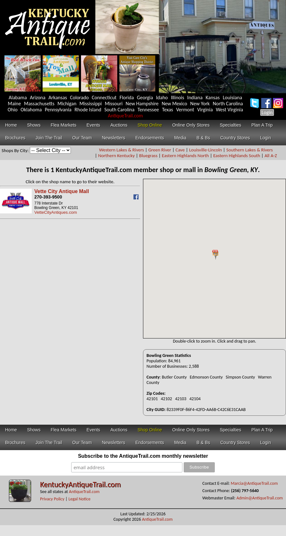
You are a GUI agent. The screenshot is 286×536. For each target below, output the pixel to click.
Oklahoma (31, 110)
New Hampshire (142, 104)
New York (200, 104)
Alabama (18, 97)
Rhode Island (88, 110)
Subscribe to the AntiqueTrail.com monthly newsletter (143, 456)
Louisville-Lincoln (205, 150)
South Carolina (119, 110)
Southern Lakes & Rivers (249, 150)
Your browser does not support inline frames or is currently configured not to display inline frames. (214, 258)
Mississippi (90, 104)
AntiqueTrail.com (125, 116)
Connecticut (104, 97)
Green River (159, 150)
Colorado (79, 97)
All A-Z (270, 155)
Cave (180, 150)
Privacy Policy (52, 499)
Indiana (194, 97)
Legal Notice (79, 499)
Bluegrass (148, 155)
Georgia (145, 97)
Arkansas (58, 97)
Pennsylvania (58, 110)
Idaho (162, 97)
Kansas (213, 97)
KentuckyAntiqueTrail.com (80, 484)
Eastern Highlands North (185, 155)
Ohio (12, 110)
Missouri (114, 104)
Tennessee (148, 110)
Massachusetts (39, 104)
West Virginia (229, 110)
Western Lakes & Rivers (121, 150)
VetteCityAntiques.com (55, 212)
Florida (126, 97)
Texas (167, 110)
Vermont (185, 110)
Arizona (37, 97)
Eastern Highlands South (236, 155)
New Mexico (174, 104)
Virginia (205, 110)
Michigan (67, 104)
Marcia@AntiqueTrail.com (254, 483)
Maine (14, 104)
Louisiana (232, 97)
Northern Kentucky (116, 155)
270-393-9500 (48, 196)
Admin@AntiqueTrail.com (259, 498)
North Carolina (228, 104)
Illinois (177, 97)
